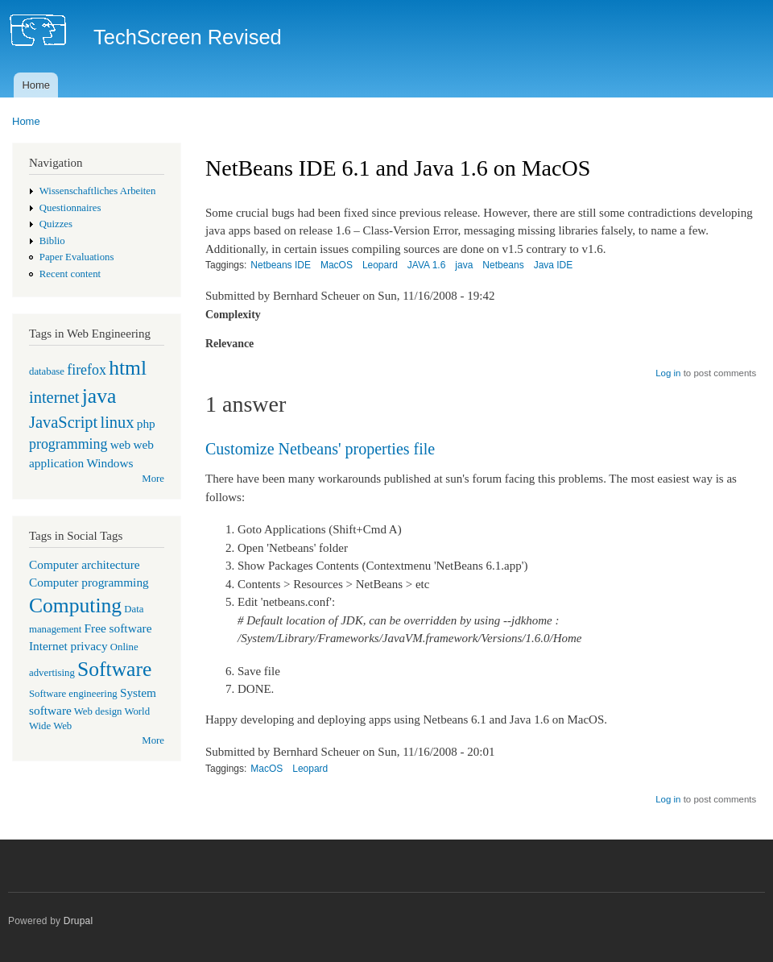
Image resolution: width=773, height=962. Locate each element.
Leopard (380, 265)
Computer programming (89, 582)
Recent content (70, 274)
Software (114, 669)
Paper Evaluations (76, 257)
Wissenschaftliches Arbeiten (97, 191)
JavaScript (63, 422)
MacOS (336, 265)
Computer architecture (84, 564)
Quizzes (55, 224)
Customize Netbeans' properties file (320, 449)
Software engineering (73, 693)
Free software (118, 628)
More (153, 478)
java (99, 396)
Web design (98, 711)
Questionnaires (70, 208)
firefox (86, 370)
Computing (75, 605)
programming (68, 444)
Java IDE (553, 265)
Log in (667, 373)
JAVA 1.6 (426, 265)
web (120, 444)
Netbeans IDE (280, 265)
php (146, 423)
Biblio (52, 241)
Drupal (78, 921)
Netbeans (502, 265)
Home (36, 85)
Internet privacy (68, 646)
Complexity (233, 315)
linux (117, 422)
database (46, 371)
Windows (109, 463)
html (128, 367)
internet (54, 397)
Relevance (229, 344)
